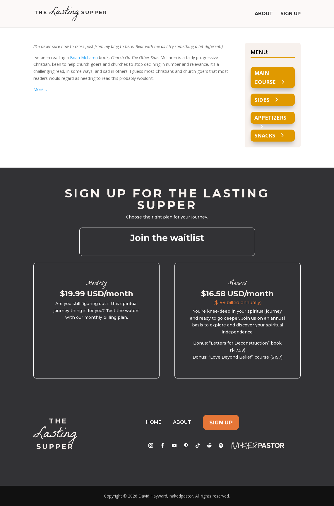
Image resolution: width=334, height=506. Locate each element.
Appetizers (270, 117)
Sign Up (290, 14)
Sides (261, 99)
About (264, 14)
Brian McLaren (84, 57)
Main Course (265, 77)
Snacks (264, 135)
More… (40, 89)
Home (153, 422)
